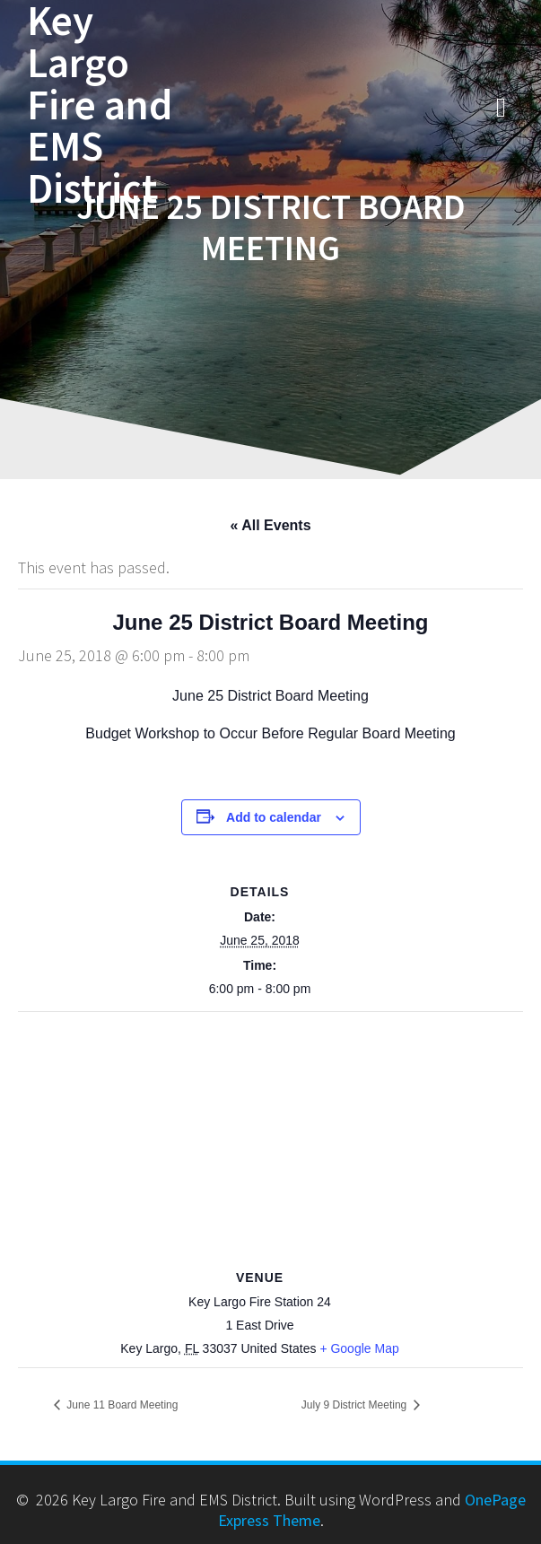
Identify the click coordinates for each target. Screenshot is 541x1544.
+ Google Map (358, 1348)
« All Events (270, 525)
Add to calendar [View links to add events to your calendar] (273, 817)
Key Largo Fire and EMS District (99, 105)
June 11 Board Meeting (121, 1405)
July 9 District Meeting (355, 1405)
